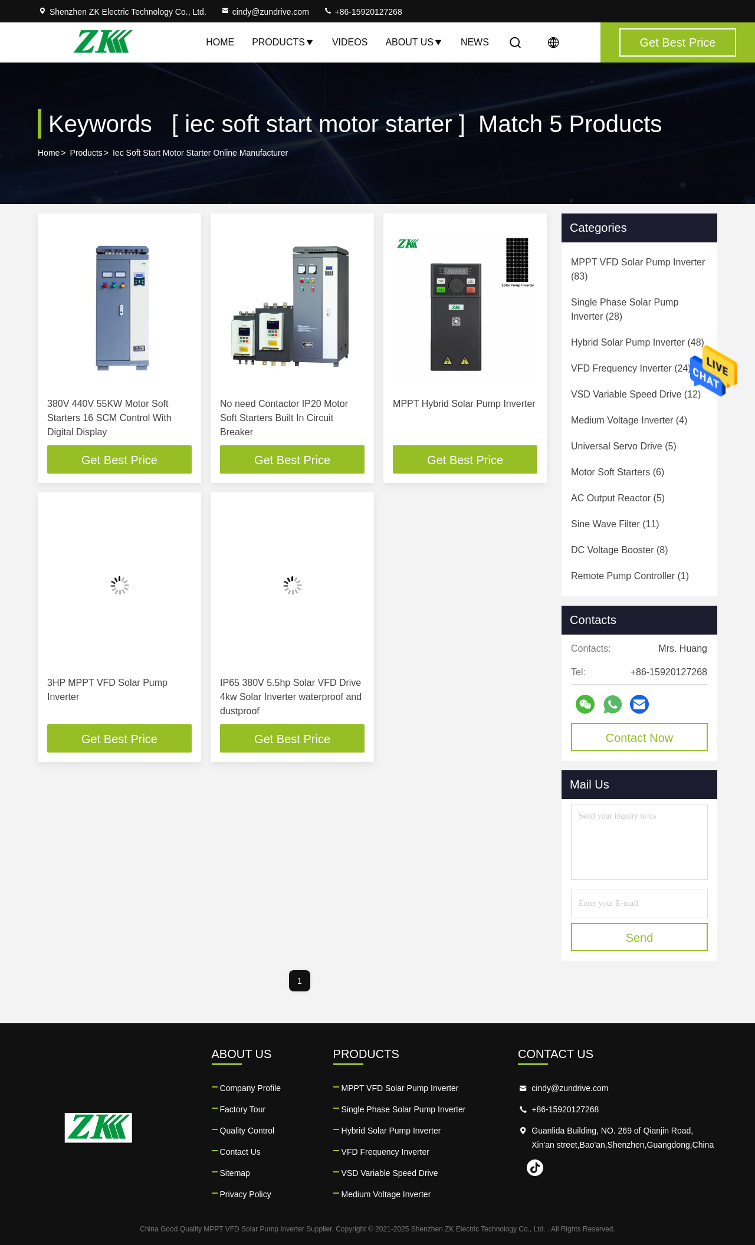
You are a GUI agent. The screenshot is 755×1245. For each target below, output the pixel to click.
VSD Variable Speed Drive (390, 1173)
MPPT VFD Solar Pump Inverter (400, 1088)
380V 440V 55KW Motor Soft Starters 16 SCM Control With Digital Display (109, 418)
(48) (637, 342)
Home (220, 42)
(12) (636, 394)
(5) (624, 446)
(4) (629, 420)
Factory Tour (243, 1109)
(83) (638, 269)
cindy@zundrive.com (265, 12)
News (475, 42)
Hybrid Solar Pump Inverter (391, 1130)
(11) (615, 524)
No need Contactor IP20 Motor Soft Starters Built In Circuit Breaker (284, 418)
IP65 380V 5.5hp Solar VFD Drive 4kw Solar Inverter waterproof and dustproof (291, 697)
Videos (349, 42)
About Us (414, 42)
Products (283, 42)
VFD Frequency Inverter (385, 1152)
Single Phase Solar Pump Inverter (404, 1109)
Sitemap (235, 1173)
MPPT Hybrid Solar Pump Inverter (464, 404)
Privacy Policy (245, 1194)
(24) (631, 368)
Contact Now (640, 737)
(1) (630, 576)
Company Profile (250, 1088)
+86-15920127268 (362, 12)
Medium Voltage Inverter (386, 1194)
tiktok (535, 1168)
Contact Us (240, 1152)
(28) (624, 309)
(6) (617, 472)
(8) (619, 550)
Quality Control (247, 1130)
